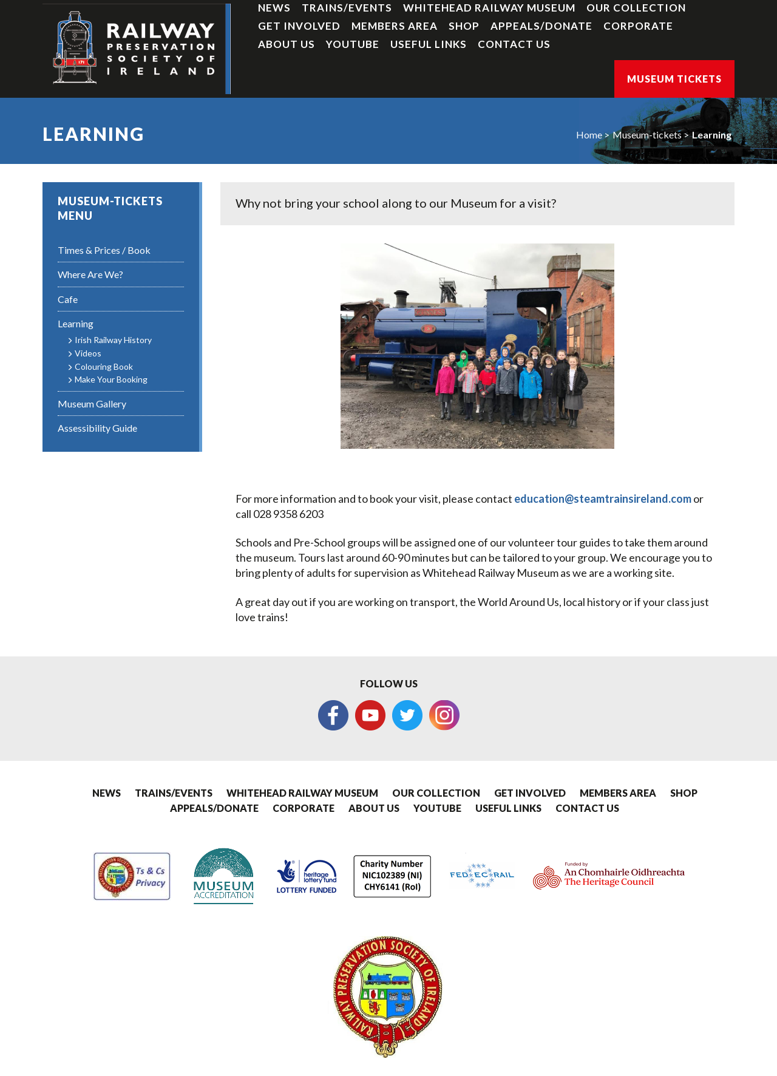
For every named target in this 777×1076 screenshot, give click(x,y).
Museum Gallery (92, 403)
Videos (88, 353)
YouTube (352, 44)
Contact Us (514, 44)
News (274, 7)
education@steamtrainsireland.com (602, 498)
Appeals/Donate (541, 25)
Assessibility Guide (97, 428)
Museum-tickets (647, 134)
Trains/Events (347, 7)
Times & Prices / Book (104, 250)
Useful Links (428, 44)
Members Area (394, 25)
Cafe (68, 299)
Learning (711, 134)
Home (589, 134)
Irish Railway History (113, 340)
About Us (286, 44)
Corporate (638, 25)
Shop (464, 25)
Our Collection (636, 7)
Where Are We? (90, 274)
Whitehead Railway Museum (489, 7)
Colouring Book (104, 366)
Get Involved (299, 25)
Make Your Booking (111, 379)
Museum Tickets (674, 78)
